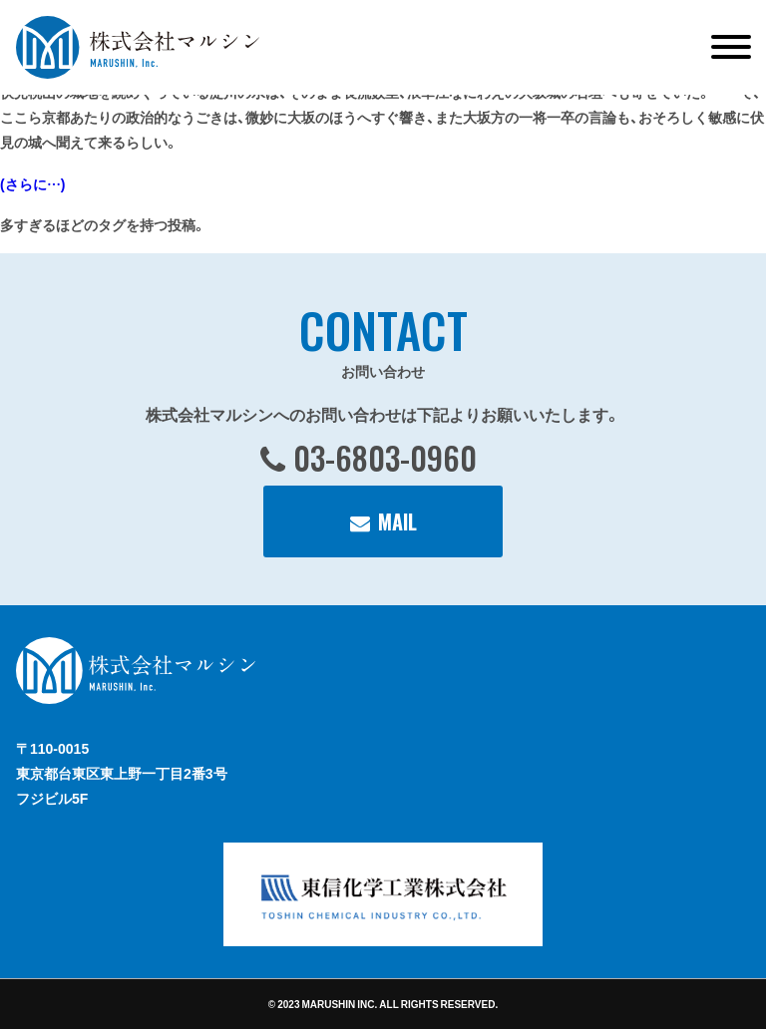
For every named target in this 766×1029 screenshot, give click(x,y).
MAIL (397, 521)
